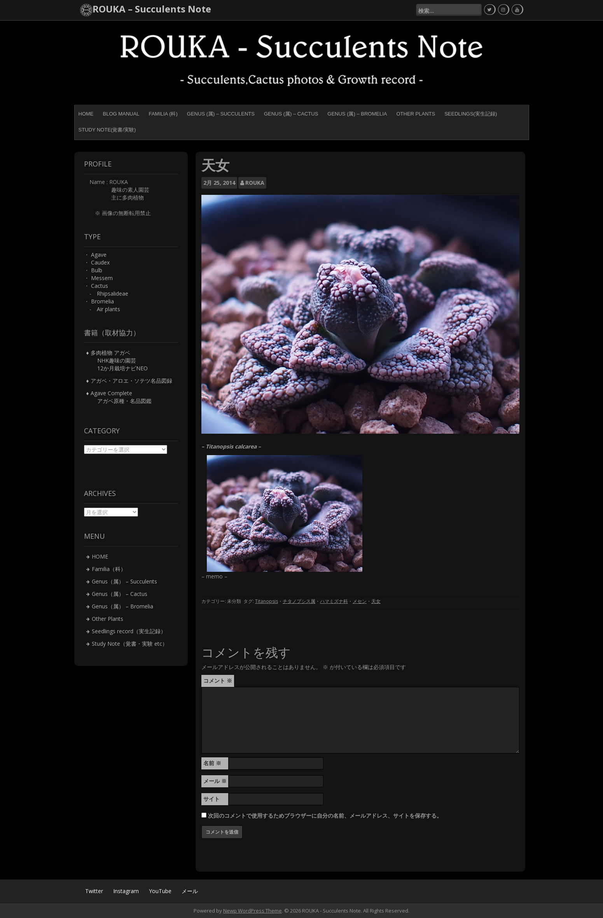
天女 (376, 601)
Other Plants (415, 113)
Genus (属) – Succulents (221, 113)
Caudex (100, 262)
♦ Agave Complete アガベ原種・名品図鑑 (119, 397)
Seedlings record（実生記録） (129, 630)
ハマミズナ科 (334, 601)
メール (215, 780)
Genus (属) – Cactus (291, 113)
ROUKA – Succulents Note (152, 8)
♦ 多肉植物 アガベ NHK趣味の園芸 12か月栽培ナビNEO (117, 360)
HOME (86, 113)
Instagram (126, 890)
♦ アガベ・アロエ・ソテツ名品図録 (129, 380)
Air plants (108, 308)
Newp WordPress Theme (252, 910)
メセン (360, 601)
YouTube (160, 890)
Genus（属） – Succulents (124, 581)
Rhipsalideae (112, 293)
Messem (102, 277)
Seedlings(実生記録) (470, 113)
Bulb (96, 269)
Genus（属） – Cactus (119, 593)
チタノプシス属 (299, 601)
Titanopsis (266, 601)
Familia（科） (109, 568)
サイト (211, 798)
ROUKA (254, 182)
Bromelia (102, 301)
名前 (212, 762)
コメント (217, 680)
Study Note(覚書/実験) (107, 129)
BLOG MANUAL (121, 113)
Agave (99, 254)
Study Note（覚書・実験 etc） (130, 643)
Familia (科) (163, 113)
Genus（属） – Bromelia (122, 606)
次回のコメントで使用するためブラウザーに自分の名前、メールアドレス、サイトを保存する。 (325, 815)
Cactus (99, 285)
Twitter (94, 890)
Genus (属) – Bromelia (357, 113)
